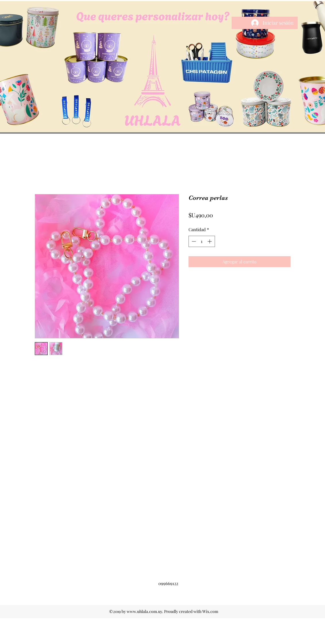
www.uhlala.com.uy (144, 611)
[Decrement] (193, 241)
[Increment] (210, 241)
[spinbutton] (201, 241)
